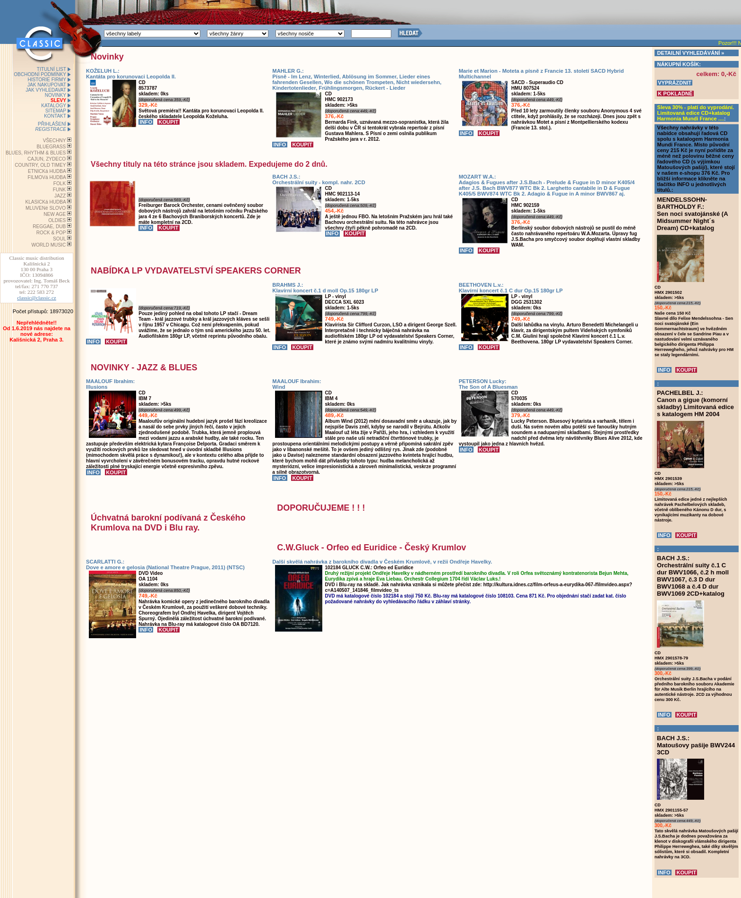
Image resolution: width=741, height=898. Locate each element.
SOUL (59, 238)
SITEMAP (55, 110)
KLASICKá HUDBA (45, 202)
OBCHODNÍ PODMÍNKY (40, 74)
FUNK (59, 189)
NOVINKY (55, 95)
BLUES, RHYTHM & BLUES (36, 152)
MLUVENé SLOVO (46, 208)
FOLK (59, 183)
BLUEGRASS (51, 146)
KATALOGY (53, 105)
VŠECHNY (54, 140)
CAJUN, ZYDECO (46, 159)
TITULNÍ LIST (51, 69)
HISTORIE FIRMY (46, 79)
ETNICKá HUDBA (47, 171)
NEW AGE (54, 214)
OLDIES (57, 220)
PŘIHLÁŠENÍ (52, 124)
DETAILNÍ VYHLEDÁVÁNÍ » (690, 53)
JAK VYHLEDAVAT (46, 90)
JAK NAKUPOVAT (46, 84)
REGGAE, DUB (49, 226)
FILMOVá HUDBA (47, 177)
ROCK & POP (51, 232)
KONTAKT (55, 116)
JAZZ (60, 195)
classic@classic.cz (36, 297)
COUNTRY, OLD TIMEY (40, 165)
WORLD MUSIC (48, 245)
